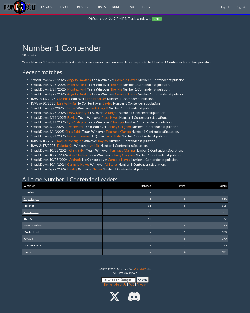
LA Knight (110, 113)
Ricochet (29, 205)
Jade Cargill (99, 108)
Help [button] (146, 7)
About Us (120, 284)
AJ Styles (111, 164)
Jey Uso (28, 238)
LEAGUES (46, 7)
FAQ (131, 284)
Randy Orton (31, 212)
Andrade (75, 160)
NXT (133, 7)
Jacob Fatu (113, 136)
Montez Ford (76, 85)
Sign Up (242, 7)
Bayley (107, 103)
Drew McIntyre (78, 113)
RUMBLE (117, 7)
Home (108, 284)
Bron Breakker (95, 99)
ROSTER (82, 7)
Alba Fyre (117, 122)
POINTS (100, 7)
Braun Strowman (79, 136)
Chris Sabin (73, 131)
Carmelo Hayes (126, 80)
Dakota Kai (65, 146)
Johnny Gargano (119, 127)
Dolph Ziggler (31, 199)
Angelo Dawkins (79, 80)
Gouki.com (139, 268)
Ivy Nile (94, 146)
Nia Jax (70, 108)
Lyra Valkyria (66, 103)
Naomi (97, 169)
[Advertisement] (125, 33)
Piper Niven (110, 117)
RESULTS (65, 7)
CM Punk (63, 99)
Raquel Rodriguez (70, 141)
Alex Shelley (74, 127)
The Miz (116, 85)
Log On (225, 7)
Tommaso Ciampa (118, 131)
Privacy (141, 284)
